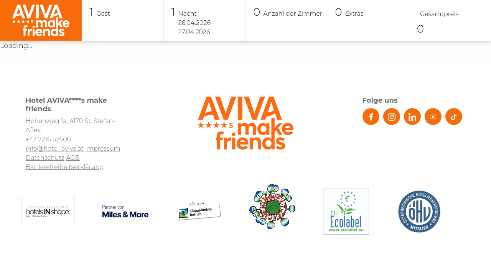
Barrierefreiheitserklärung (65, 167)
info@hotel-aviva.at (55, 148)
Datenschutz (45, 157)
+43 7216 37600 (48, 139)
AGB (73, 157)
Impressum (102, 148)
